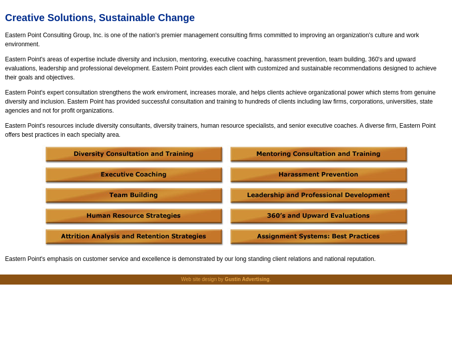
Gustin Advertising (247, 279)
